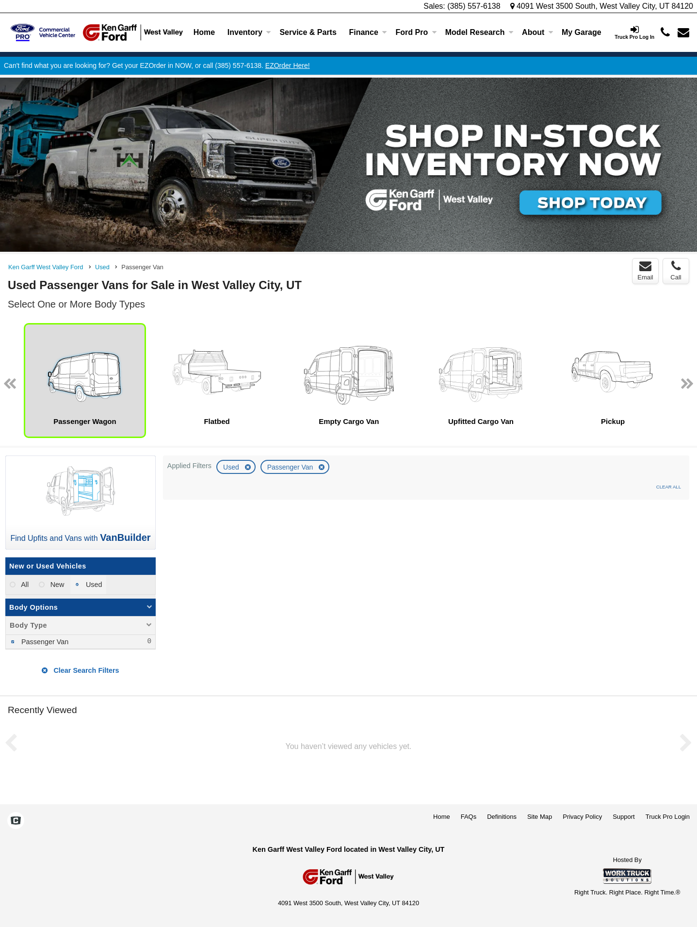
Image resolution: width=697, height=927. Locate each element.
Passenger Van (291, 467)
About (537, 32)
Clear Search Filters (80, 670)
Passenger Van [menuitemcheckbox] (43, 642)
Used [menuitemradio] (93, 584)
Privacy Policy (582, 816)
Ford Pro (416, 32)
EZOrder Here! (287, 65)
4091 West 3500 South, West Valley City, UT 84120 (602, 6)
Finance (368, 32)
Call (675, 270)
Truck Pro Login (668, 816)
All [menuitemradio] (24, 584)
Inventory (249, 32)
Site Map (539, 816)
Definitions (502, 816)
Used (232, 467)
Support (624, 816)
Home (204, 32)
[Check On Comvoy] (15, 821)
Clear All (668, 486)
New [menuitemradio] (57, 584)
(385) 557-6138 (473, 6)
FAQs (469, 816)
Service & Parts (307, 32)
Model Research (479, 32)
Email (645, 270)
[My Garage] (581, 32)
